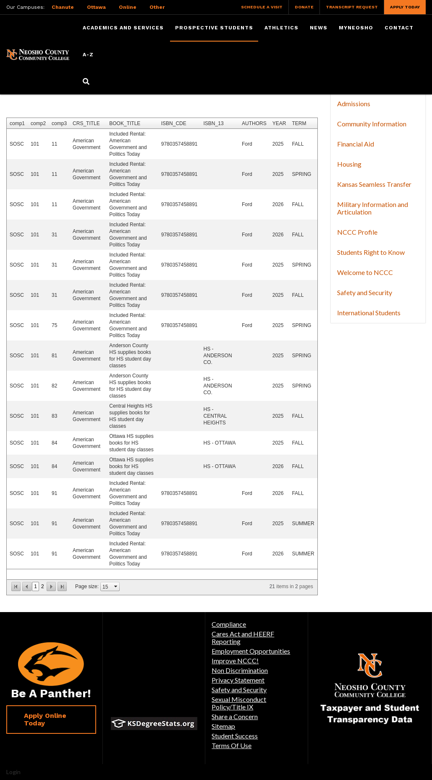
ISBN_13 (214, 123)
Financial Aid (355, 144)
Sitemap (223, 726)
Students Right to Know (371, 252)
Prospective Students (214, 28)
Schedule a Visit (262, 7)
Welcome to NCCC (365, 272)
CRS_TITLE (86, 123)
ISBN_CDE (173, 123)
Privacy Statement (238, 680)
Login (13, 771)
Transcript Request (352, 7)
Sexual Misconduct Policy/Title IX (239, 703)
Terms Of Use (231, 745)
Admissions (353, 103)
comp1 (17, 123)
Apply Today (405, 7)
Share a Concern (235, 716)
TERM (299, 123)
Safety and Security (364, 292)
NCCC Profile (357, 232)
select (116, 586)
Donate (304, 7)
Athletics (281, 28)
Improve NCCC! (235, 661)
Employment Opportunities (251, 651)
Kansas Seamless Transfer (374, 184)
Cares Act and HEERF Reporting (243, 637)
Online (127, 7)
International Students (369, 313)
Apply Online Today (45, 719)
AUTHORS (254, 123)
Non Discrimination (240, 670)
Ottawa (96, 7)
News (318, 28)
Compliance (229, 624)
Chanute (63, 7)
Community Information (371, 124)
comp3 (59, 123)
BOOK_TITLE (124, 123)
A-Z (88, 55)
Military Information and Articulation (372, 208)
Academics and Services (123, 28)
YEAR (279, 123)
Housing (349, 164)
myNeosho (356, 28)
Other (157, 7)
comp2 (38, 123)
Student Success (235, 736)
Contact (399, 28)
